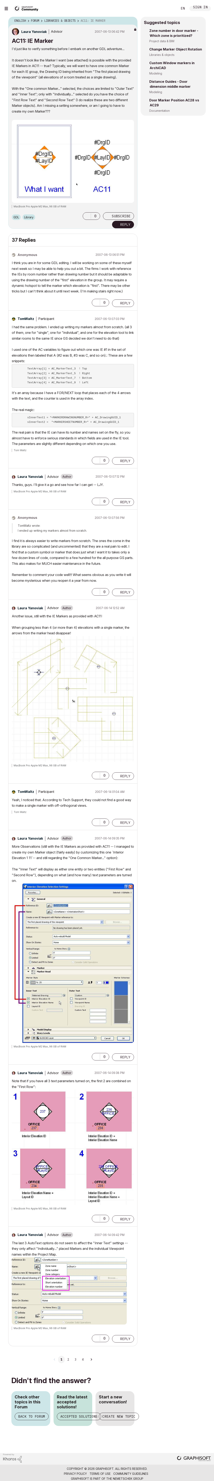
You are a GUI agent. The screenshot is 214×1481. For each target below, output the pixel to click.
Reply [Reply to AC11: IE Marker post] (125, 224)
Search (170, 8)
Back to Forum (31, 1416)
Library (28, 217)
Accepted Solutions (79, 1416)
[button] (87, 216)
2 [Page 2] (68, 1359)
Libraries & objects (162, 54)
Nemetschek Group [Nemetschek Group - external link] (128, 1478)
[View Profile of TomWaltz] (26, 319)
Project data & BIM (161, 41)
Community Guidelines (130, 1473)
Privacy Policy (75, 1473)
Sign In (200, 7)
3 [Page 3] (75, 1359)
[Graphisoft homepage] (194, 1459)
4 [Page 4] (83, 1359)
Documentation (159, 110)
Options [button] (131, 21)
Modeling (155, 73)
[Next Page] (91, 1359)
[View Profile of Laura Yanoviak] (34, 32)
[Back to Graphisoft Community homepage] (27, 8)
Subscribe (121, 216)
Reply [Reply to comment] (125, 303)
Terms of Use (100, 1473)
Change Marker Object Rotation (175, 49)
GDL (16, 217)
